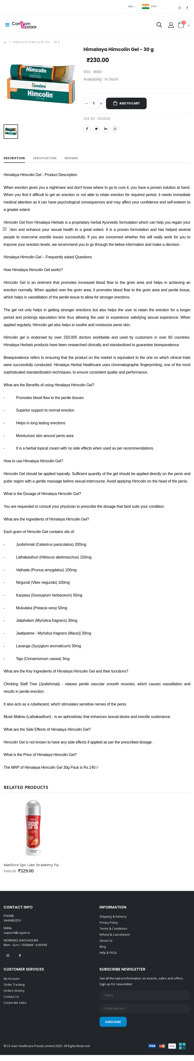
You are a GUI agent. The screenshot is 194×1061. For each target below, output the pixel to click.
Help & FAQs (109, 954)
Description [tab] (15, 160)
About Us (106, 942)
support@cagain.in (17, 935)
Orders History (14, 993)
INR (130, 6)
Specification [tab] (47, 160)
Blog (103, 948)
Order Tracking (14, 987)
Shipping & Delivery (114, 919)
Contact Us (11, 999)
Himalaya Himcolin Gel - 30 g (36, 44)
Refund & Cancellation (116, 936)
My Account (12, 981)
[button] (157, 27)
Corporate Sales (16, 1005)
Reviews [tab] (75, 160)
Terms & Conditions (114, 930)
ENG (149, 6)
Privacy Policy (109, 925)
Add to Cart (132, 105)
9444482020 (12, 923)
